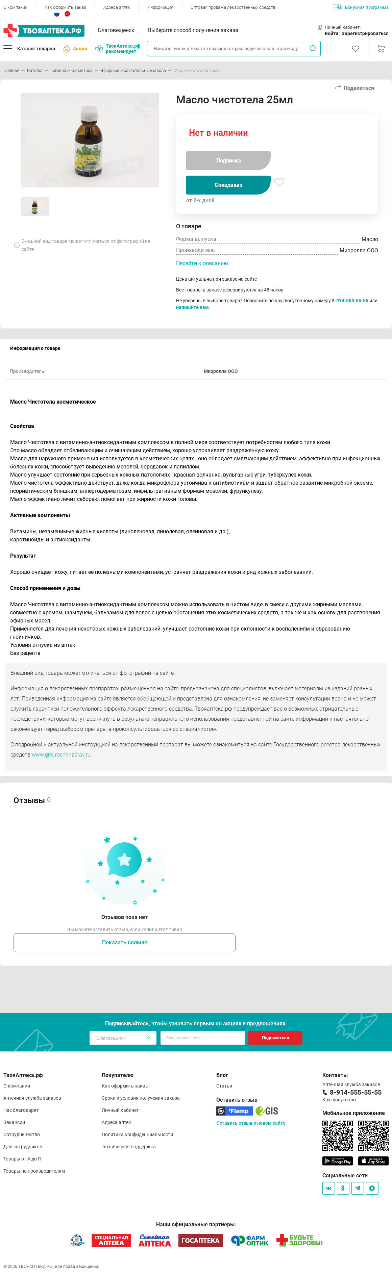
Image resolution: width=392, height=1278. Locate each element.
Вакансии (14, 1122)
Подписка (228, 160)
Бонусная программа (361, 7)
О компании (15, 7)
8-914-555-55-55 (350, 300)
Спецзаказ (228, 185)
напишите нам (192, 307)
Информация (160, 7)
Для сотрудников (22, 1146)
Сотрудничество (21, 1134)
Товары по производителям (34, 1171)
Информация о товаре (35, 348)
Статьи (224, 1086)
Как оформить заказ (65, 7)
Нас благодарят (21, 1110)
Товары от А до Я (22, 1158)
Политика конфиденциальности (137, 1134)
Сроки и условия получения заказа (141, 1098)
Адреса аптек (116, 7)
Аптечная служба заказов (32, 1098)
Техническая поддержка (129, 1146)
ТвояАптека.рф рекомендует (117, 48)
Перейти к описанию (202, 263)
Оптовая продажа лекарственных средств (233, 7)
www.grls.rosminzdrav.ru (61, 754)
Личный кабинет (120, 1110)
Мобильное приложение (353, 1113)
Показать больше (124, 942)
